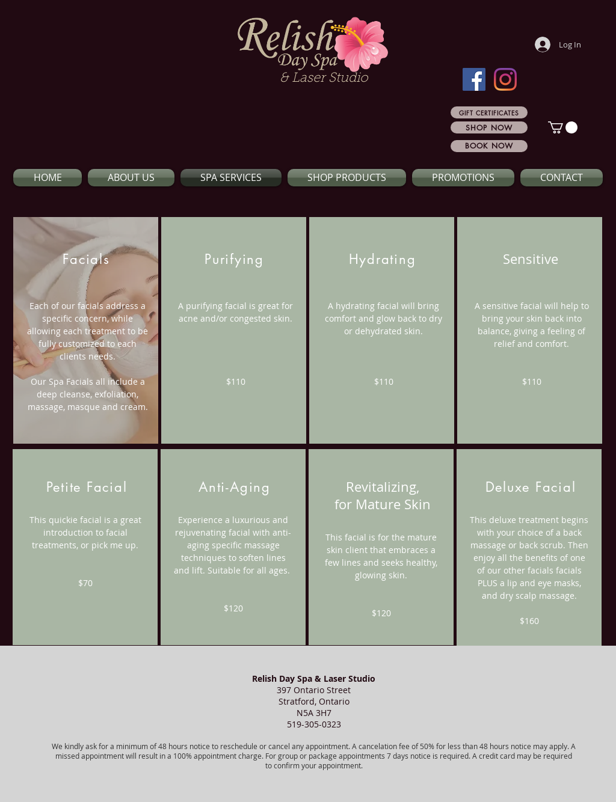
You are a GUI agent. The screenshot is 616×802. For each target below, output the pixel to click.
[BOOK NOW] (489, 146)
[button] (563, 127)
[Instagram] (505, 79)
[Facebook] (474, 79)
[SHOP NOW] (489, 127)
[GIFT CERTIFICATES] (489, 112)
